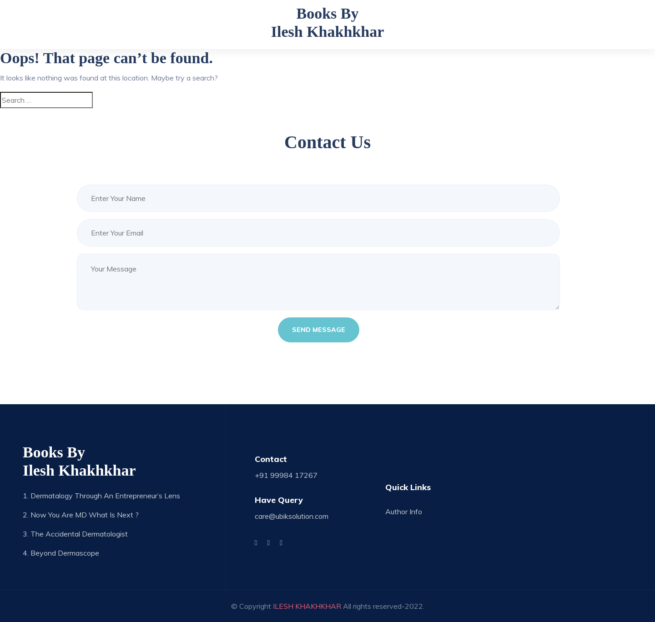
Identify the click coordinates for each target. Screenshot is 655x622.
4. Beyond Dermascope (61, 552)
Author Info (403, 511)
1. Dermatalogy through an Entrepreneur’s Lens (101, 495)
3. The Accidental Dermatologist (75, 533)
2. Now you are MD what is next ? (81, 514)
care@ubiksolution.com (291, 516)
